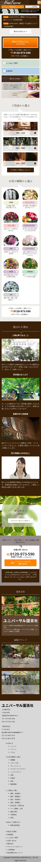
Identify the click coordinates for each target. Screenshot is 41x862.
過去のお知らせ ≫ (20, 31)
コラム (12, 752)
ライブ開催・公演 (16, 808)
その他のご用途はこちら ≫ (20, 170)
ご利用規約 (11, 850)
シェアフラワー (15, 772)
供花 (11, 781)
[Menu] (39, 2)
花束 (11, 775)
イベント (13, 749)
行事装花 (13, 815)
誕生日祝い (14, 812)
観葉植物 (13, 784)
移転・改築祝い (15, 793)
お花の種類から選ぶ (14, 757)
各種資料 (10, 834)
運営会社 (10, 844)
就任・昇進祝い (15, 799)
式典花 (12, 778)
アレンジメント (15, 766)
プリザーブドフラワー (18, 769)
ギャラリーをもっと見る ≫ (20, 520)
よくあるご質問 (12, 837)
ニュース (13, 746)
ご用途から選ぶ (12, 790)
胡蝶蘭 (12, 760)
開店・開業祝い (15, 796)
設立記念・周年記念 (17, 805)
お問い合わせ (11, 841)
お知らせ (10, 743)
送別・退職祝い (15, 802)
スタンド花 (14, 763)
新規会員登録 (15, 825)
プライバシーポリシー (15, 847)
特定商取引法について (15, 853)
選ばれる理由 (11, 831)
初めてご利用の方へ (14, 822)
